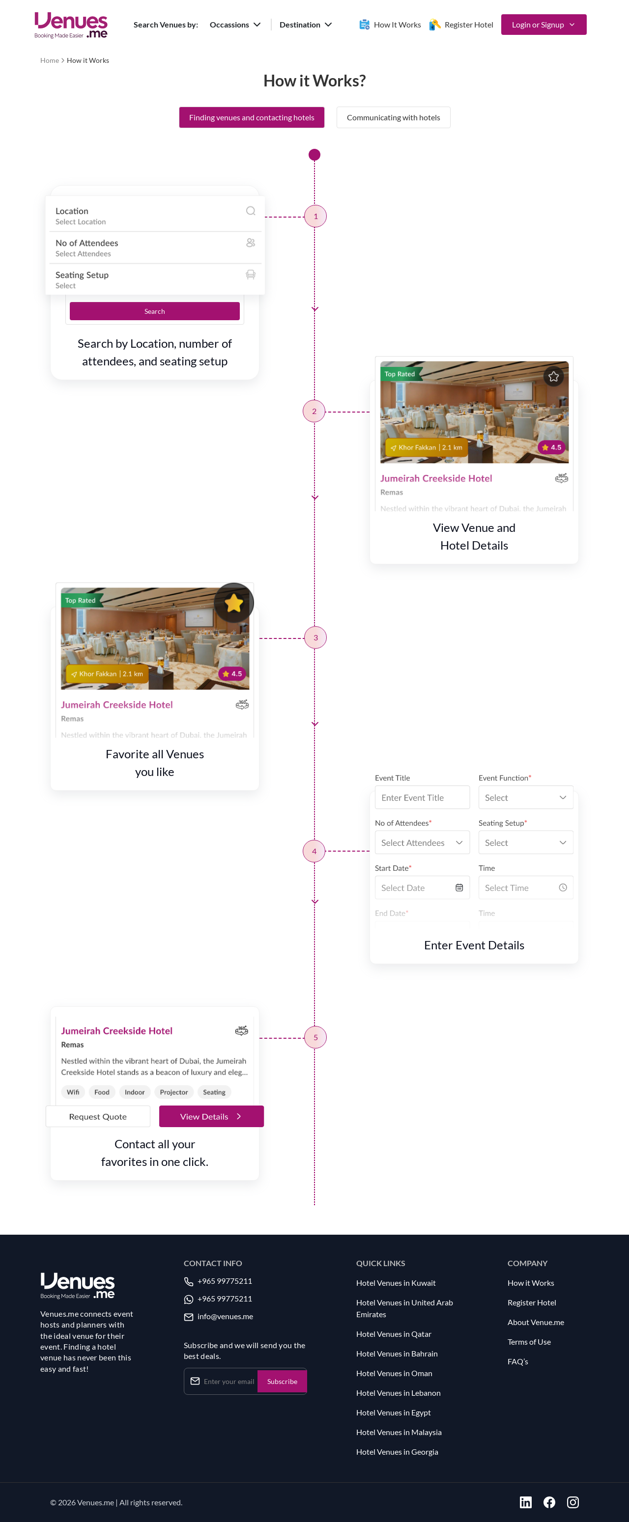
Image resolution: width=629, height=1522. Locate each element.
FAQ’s (518, 1361)
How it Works (531, 1282)
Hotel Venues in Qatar (393, 1333)
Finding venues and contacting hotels (251, 117)
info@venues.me (225, 1316)
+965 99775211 (225, 1280)
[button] (236, 24)
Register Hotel (532, 1302)
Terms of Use (529, 1341)
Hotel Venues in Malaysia (399, 1432)
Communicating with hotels (393, 117)
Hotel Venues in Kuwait (396, 1282)
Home (49, 60)
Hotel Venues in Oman (394, 1373)
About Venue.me (536, 1322)
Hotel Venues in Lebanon (398, 1392)
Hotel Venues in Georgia (397, 1451)
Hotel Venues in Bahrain (397, 1353)
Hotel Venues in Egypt (393, 1412)
